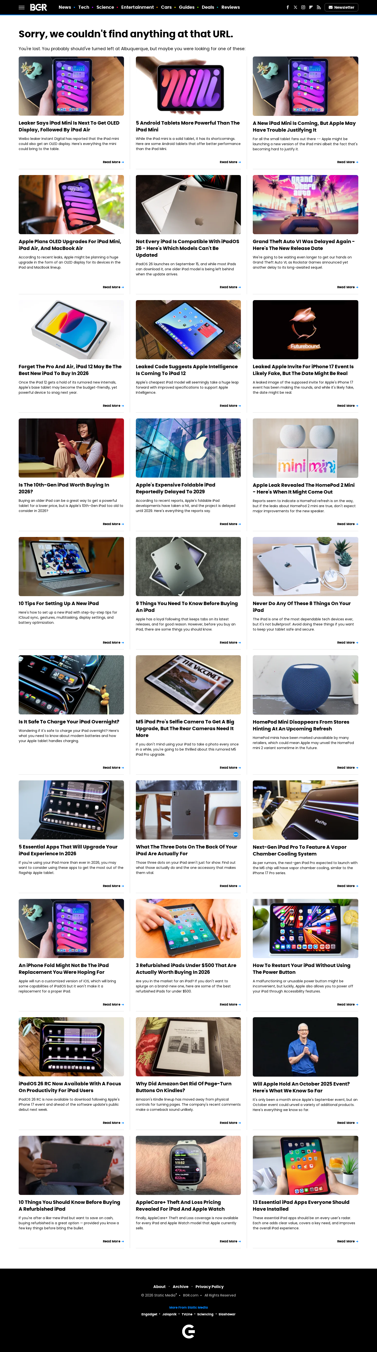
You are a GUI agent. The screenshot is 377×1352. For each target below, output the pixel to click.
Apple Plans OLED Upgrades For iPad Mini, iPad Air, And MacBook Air (70, 244)
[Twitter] (295, 7)
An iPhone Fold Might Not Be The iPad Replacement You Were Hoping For (64, 968)
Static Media (164, 1295)
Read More (111, 162)
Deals (208, 7)
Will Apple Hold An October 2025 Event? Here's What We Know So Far (301, 1087)
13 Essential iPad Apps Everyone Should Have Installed (301, 1205)
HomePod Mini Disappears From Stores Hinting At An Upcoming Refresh (301, 725)
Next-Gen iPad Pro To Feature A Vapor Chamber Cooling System (300, 850)
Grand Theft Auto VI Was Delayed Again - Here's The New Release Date (304, 244)
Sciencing (205, 1314)
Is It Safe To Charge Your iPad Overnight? (69, 722)
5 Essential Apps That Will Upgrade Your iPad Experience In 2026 (68, 850)
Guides (187, 7)
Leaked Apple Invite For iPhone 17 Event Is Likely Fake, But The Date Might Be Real (303, 369)
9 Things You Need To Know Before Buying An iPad (187, 606)
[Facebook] (288, 7)
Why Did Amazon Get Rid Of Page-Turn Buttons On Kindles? (183, 1087)
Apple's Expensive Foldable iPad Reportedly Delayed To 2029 (175, 488)
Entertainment (137, 7)
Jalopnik (169, 1314)
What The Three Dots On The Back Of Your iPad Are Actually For (186, 850)
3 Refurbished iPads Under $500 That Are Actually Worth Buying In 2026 (186, 968)
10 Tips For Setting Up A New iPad (59, 603)
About (159, 1286)
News (65, 7)
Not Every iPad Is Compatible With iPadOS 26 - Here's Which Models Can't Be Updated (187, 248)
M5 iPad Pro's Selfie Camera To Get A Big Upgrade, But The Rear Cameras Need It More (185, 728)
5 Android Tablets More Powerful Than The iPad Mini (188, 126)
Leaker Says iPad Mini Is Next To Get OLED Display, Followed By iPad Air (69, 126)
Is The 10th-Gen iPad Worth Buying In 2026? (64, 488)
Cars (166, 7)
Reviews (230, 7)
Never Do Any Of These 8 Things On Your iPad (302, 606)
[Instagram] (303, 7)
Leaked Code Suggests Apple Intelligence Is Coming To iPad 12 (187, 369)
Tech (83, 7)
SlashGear (227, 1314)
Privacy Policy (210, 1286)
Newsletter (341, 7)
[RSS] (319, 7)
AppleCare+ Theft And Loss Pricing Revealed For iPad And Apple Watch (180, 1205)
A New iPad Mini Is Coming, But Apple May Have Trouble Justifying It (304, 126)
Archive (180, 1286)
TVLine (187, 1314)
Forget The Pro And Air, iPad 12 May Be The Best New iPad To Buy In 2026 (70, 369)
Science (105, 7)
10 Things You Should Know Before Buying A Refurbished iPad (69, 1205)
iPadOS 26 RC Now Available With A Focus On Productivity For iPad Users (70, 1087)
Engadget (149, 1314)
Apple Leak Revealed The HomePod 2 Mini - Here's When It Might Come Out (304, 488)
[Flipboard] (311, 7)
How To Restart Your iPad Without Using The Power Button (302, 968)
